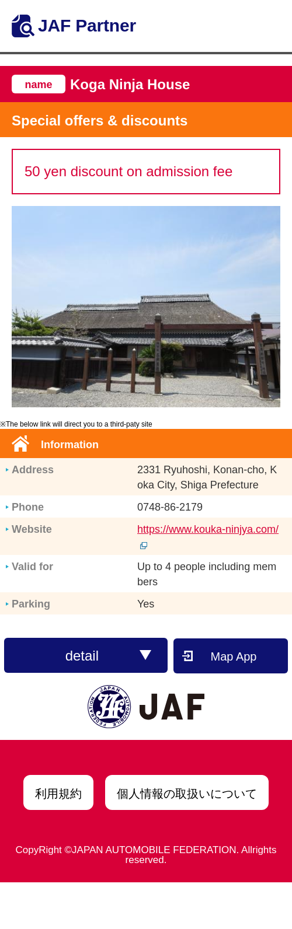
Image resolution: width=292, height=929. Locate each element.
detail (108, 655)
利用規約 (58, 793)
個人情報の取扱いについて (187, 793)
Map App (234, 656)
